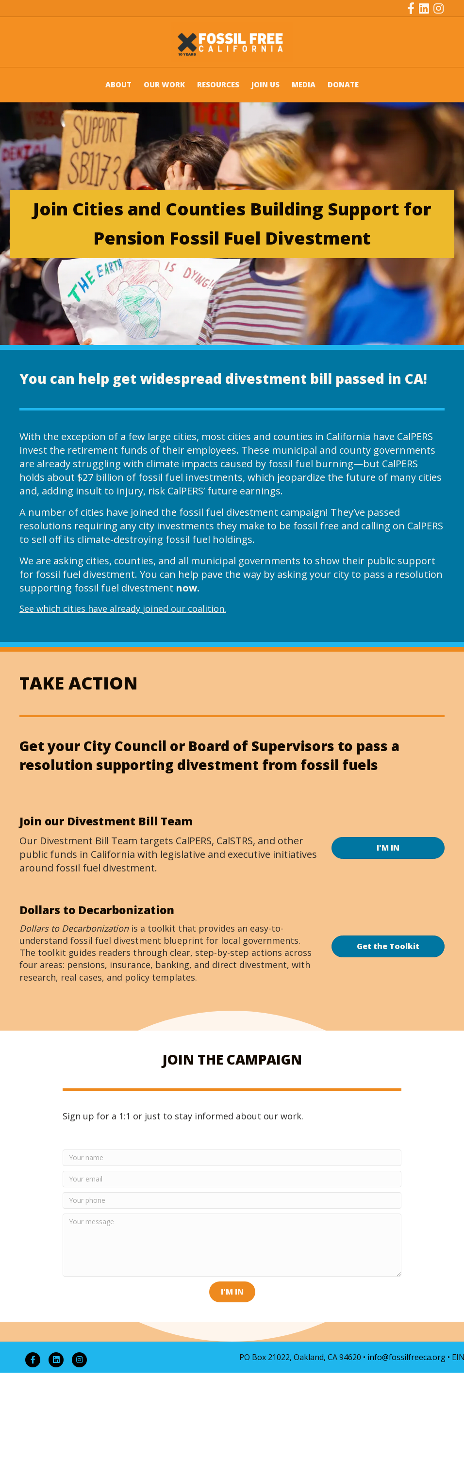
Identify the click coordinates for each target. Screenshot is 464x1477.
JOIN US (265, 84)
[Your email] (232, 1179)
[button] (232, 1291)
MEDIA (303, 84)
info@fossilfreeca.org (406, 1357)
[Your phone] (232, 1200)
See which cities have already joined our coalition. (122, 608)
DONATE (343, 84)
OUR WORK (164, 84)
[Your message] (232, 1245)
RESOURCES (218, 84)
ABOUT (118, 84)
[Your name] (232, 1157)
